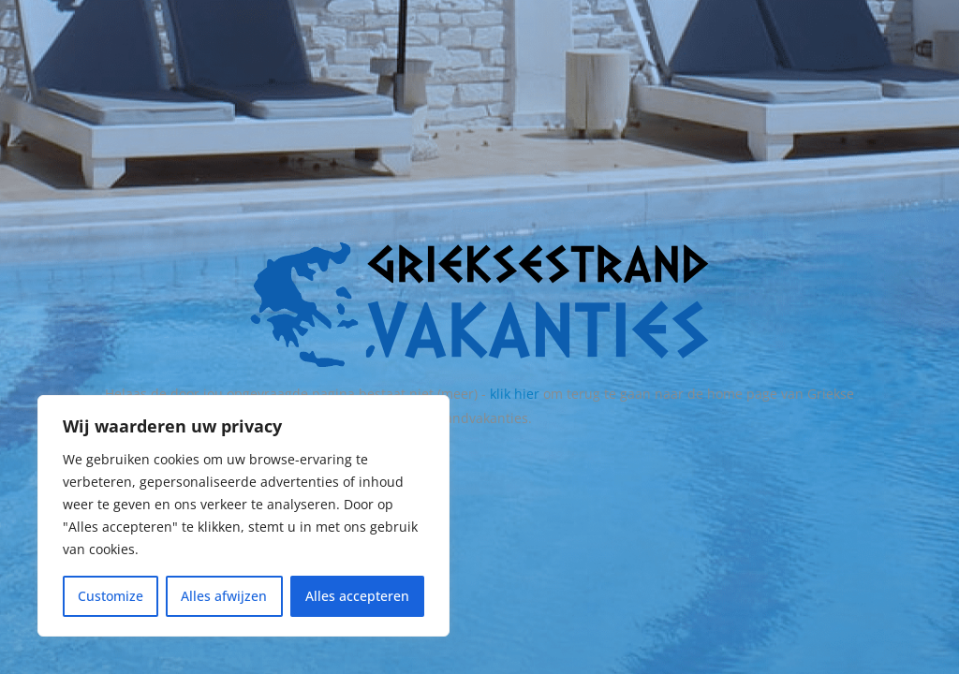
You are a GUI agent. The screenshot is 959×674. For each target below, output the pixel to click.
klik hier (514, 394)
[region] (243, 516)
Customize (110, 596)
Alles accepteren (357, 596)
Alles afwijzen (224, 596)
